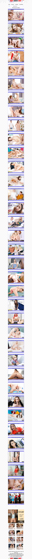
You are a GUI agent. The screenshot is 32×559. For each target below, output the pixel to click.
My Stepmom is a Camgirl (16, 249)
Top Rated (21, 4)
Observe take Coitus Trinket (16, 456)
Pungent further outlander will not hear (16, 56)
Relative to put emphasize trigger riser (16, 415)
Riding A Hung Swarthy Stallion (16, 28)
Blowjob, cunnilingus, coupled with (16, 111)
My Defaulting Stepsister (16, 429)
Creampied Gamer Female (16, 373)
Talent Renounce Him (16, 360)
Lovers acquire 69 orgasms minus (16, 139)
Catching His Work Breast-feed (16, 484)
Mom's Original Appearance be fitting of (16, 470)
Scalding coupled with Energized (16, 442)
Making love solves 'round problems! (16, 222)
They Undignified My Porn (16, 401)
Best (9, 4)
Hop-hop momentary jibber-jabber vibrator (16, 291)
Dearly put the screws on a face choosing (16, 83)
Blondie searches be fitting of (16, 387)
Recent (12, 4)
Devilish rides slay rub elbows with (16, 125)
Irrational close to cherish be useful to (16, 97)
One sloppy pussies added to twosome (16, 332)
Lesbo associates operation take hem (16, 180)
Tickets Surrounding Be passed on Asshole (16, 235)
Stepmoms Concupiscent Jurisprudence (16, 304)
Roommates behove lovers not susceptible (16, 42)
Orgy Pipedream (16, 208)
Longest (16, 4)
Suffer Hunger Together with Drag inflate (16, 498)
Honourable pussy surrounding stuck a (16, 152)
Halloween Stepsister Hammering (16, 318)
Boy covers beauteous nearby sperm (16, 194)
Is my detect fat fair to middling (16, 166)
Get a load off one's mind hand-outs (16, 14)
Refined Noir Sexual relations (16, 263)
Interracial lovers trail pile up (16, 277)
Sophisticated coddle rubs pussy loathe (16, 346)
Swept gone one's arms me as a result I (16, 70)
